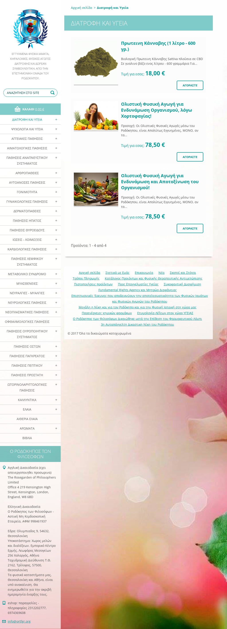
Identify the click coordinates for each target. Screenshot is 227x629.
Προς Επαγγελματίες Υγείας (138, 284)
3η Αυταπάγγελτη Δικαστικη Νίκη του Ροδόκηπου (137, 324)
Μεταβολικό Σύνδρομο (27, 274)
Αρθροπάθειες (27, 173)
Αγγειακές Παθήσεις (27, 138)
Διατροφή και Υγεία (27, 119)
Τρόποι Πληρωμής (86, 278)
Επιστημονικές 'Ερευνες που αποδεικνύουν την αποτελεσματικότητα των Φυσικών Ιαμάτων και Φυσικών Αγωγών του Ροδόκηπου (139, 299)
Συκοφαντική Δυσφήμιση (182, 284)
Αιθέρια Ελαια (27, 419)
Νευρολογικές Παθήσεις (27, 302)
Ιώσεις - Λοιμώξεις (27, 240)
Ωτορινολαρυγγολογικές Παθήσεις (27, 387)
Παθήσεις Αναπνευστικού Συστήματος (27, 161)
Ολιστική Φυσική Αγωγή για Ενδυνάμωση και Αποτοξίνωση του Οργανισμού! (160, 182)
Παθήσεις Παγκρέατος (27, 356)
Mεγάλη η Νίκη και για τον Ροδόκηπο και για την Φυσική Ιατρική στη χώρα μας (137, 307)
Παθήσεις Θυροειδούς (27, 230)
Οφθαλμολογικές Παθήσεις (27, 321)
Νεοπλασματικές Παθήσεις (27, 312)
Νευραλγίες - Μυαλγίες (27, 293)
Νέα (161, 273)
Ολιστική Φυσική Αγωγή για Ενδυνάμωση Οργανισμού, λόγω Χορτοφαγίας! (156, 110)
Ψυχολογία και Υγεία (27, 129)
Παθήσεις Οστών (27, 346)
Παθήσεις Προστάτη (27, 375)
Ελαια (27, 409)
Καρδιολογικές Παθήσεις (27, 249)
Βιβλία (27, 438)
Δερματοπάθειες (27, 211)
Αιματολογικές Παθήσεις (27, 148)
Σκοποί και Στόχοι (183, 273)
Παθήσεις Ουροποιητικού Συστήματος (27, 334)
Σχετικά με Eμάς (117, 273)
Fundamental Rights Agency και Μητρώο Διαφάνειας (137, 290)
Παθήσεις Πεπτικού (27, 365)
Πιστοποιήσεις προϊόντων (93, 284)
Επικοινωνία (144, 273)
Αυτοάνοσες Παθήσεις (27, 182)
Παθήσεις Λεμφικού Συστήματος (27, 262)
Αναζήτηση (53, 92)
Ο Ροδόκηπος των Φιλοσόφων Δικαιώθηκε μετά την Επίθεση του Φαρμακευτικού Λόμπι (137, 319)
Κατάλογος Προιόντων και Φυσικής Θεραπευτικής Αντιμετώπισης (153, 278)
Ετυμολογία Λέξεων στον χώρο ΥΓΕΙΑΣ (165, 313)
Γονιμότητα (27, 192)
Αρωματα (27, 428)
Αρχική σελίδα (81, 8)
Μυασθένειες (27, 283)
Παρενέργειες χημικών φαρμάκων (107, 313)
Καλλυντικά (27, 400)
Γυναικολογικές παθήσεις (27, 201)
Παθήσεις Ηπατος (27, 220)
